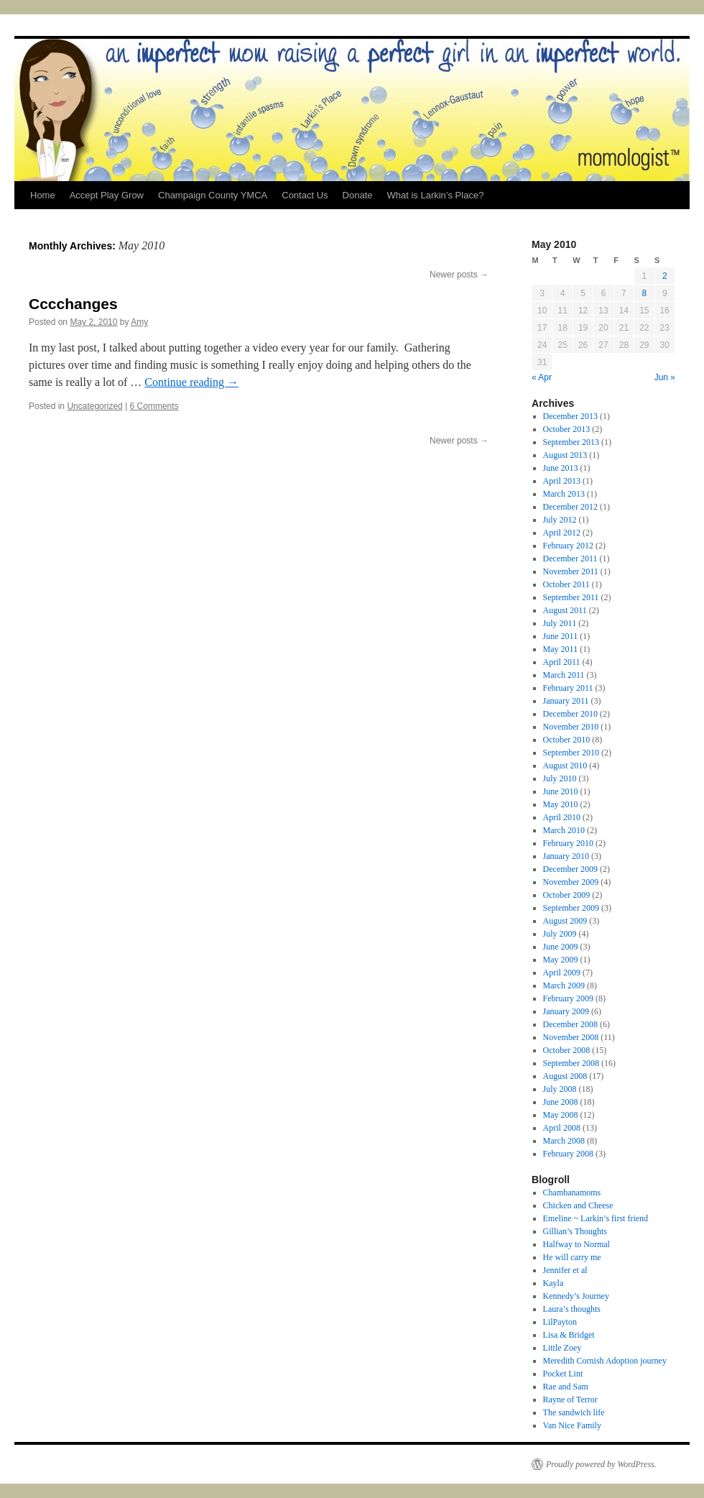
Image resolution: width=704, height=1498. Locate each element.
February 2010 (568, 843)
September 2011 (571, 597)
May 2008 (560, 1115)
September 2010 (571, 753)
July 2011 (560, 623)
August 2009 (565, 921)
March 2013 (564, 494)
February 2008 (568, 1154)
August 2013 (565, 455)
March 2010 (564, 830)
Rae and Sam (565, 1387)
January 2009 (566, 1011)
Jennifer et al (565, 1270)
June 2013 (560, 468)
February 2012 (568, 546)
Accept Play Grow (107, 195)
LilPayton (560, 1322)
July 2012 (560, 520)
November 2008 (571, 1037)
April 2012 (561, 533)
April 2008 (561, 1128)
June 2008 (560, 1102)
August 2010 (565, 766)
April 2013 (561, 481)
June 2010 (560, 791)
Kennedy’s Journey (576, 1296)
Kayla (553, 1283)
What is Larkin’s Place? (434, 195)
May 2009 (560, 960)
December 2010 (570, 714)
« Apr (542, 377)
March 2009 (564, 985)
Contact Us (305, 195)
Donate (358, 195)
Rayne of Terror (570, 1399)
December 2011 (570, 558)
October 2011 (566, 584)
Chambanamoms (572, 1192)
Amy (139, 322)
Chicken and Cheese (578, 1205)
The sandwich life (574, 1412)
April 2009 (561, 973)
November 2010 (571, 727)
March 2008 (564, 1141)
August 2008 (565, 1076)
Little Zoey (562, 1348)
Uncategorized (94, 406)
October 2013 (566, 429)
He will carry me (572, 1257)
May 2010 (560, 804)
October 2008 (566, 1050)
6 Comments (154, 406)
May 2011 (560, 649)
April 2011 (561, 662)
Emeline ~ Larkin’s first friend (595, 1218)
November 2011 (570, 571)
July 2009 (560, 934)
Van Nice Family (572, 1425)
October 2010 (566, 740)
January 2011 (566, 701)
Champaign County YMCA (212, 195)
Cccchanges (73, 303)
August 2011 (565, 610)
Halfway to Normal (576, 1244)
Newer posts (459, 275)
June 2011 (560, 636)
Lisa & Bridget (569, 1335)
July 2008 (560, 1089)
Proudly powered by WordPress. (601, 1464)
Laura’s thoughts (572, 1309)
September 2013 (571, 442)
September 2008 (571, 1063)
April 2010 (561, 817)
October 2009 (566, 895)
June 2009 (560, 947)
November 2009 (571, 882)
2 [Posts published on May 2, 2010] (664, 276)
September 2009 (571, 908)
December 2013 (570, 416)
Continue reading (191, 382)
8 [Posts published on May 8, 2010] (644, 293)
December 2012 (570, 507)
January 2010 (566, 856)
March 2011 (564, 675)
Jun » (664, 377)
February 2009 (568, 998)
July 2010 (560, 778)
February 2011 (568, 688)
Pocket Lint (563, 1374)
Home (42, 195)
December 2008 (570, 1024)
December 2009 (570, 869)
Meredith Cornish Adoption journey (605, 1361)
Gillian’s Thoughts (575, 1231)
